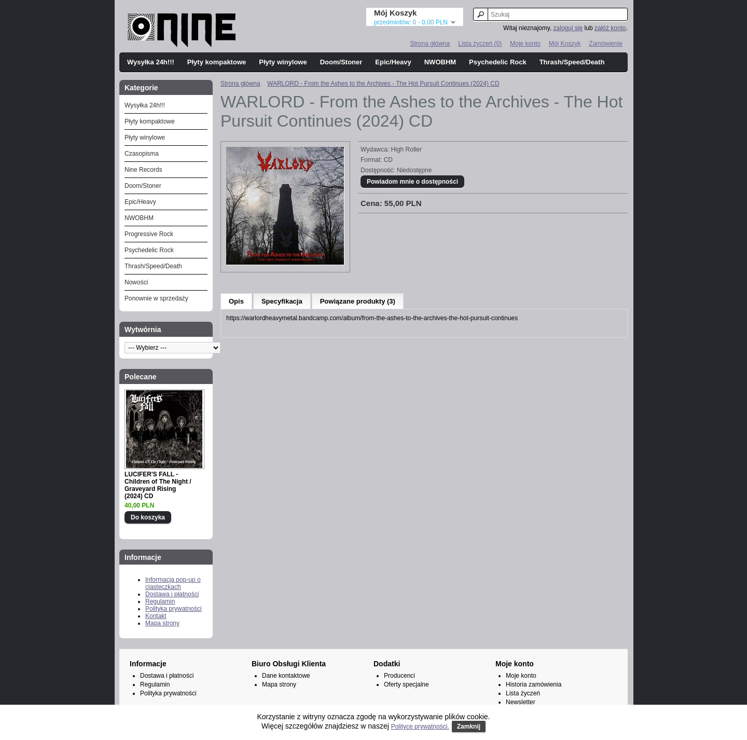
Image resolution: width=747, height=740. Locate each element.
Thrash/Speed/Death (572, 62)
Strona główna (430, 43)
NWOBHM (440, 62)
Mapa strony (162, 623)
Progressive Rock (149, 234)
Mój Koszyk (564, 43)
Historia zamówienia (533, 684)
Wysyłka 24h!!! (150, 62)
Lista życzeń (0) (480, 43)
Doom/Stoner (341, 62)
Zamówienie (605, 43)
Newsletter (520, 702)
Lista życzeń (523, 693)
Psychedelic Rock (498, 62)
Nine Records (143, 169)
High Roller (406, 149)
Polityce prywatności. (420, 726)
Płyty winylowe (283, 62)
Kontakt (156, 616)
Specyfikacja (281, 301)
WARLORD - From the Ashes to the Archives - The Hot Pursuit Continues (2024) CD (383, 83)
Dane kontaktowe (286, 675)
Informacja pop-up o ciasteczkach (173, 583)
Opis (236, 301)
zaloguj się (568, 28)
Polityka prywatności (173, 608)
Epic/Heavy (393, 62)
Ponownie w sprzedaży (156, 298)
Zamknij (468, 726)
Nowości (136, 282)
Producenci (399, 675)
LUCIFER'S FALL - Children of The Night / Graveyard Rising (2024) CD (158, 485)
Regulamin (160, 601)
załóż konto (610, 28)
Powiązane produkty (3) (357, 301)
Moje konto (525, 43)
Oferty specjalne (406, 684)
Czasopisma (142, 153)
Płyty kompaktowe (216, 62)
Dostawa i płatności (172, 594)
